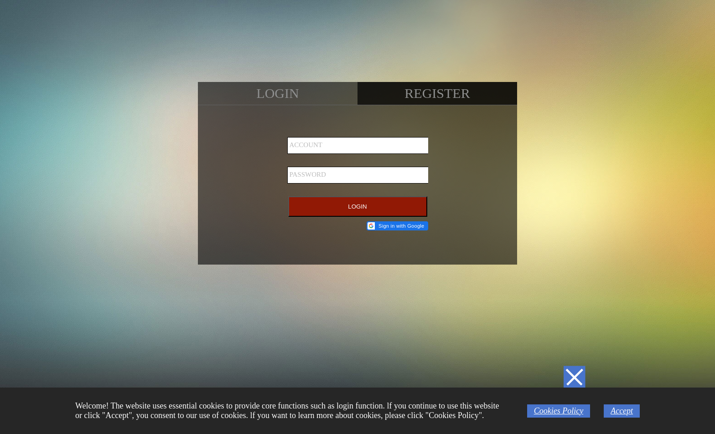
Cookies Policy (558, 410)
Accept (622, 410)
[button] (397, 225)
